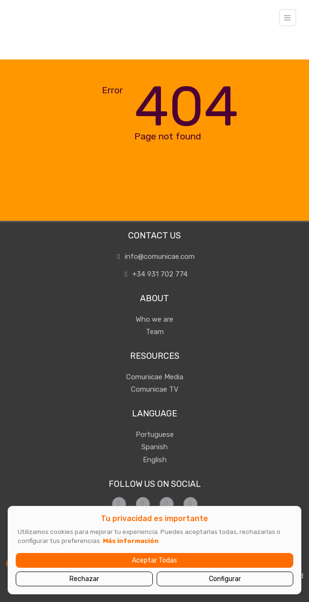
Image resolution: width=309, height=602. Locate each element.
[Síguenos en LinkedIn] (190, 504)
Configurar (225, 579)
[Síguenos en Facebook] (119, 504)
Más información (131, 540)
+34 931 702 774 (154, 274)
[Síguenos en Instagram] (143, 504)
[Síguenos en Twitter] (166, 504)
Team (155, 331)
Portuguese (155, 434)
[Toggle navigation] (287, 17)
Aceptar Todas (154, 560)
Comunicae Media (154, 377)
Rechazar (84, 579)
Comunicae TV (155, 389)
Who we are (154, 319)
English (155, 459)
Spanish (154, 447)
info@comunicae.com (154, 256)
